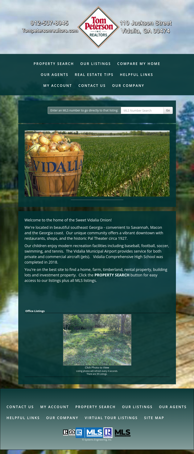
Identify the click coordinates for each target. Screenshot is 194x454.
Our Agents (55, 74)
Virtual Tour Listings (111, 417)
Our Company (128, 85)
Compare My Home (138, 63)
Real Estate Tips (94, 74)
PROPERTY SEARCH (111, 274)
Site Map (154, 417)
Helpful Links (136, 74)
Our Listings (95, 63)
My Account (57, 85)
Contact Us (92, 85)
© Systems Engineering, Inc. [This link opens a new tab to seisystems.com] (97, 439)
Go (168, 110)
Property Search (54, 63)
